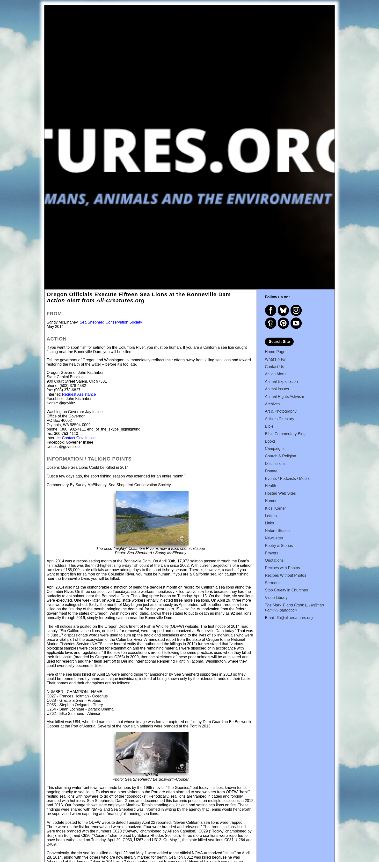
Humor (271, 501)
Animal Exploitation (281, 381)
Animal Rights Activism (284, 396)
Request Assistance (79, 394)
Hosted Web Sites (280, 493)
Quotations (274, 560)
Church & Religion (280, 456)
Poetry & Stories (279, 546)
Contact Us (274, 367)
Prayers (271, 553)
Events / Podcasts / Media (287, 478)
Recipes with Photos (282, 568)
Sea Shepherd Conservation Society (111, 322)
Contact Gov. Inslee (78, 438)
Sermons (272, 583)
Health (270, 486)
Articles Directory (279, 419)
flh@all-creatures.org (295, 618)
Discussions (275, 463)
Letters (271, 516)
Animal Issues (277, 389)
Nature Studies (278, 531)
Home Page (275, 352)
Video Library (276, 598)
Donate (271, 471)
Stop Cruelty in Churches (286, 590)
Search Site (279, 342)
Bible (269, 426)
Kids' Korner (275, 508)
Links (269, 523)
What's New (275, 359)
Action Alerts (275, 374)
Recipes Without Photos (285, 575)
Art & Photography (281, 411)
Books (270, 441)
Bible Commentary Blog (285, 434)
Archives (272, 404)
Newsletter (274, 538)
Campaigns (274, 448)
